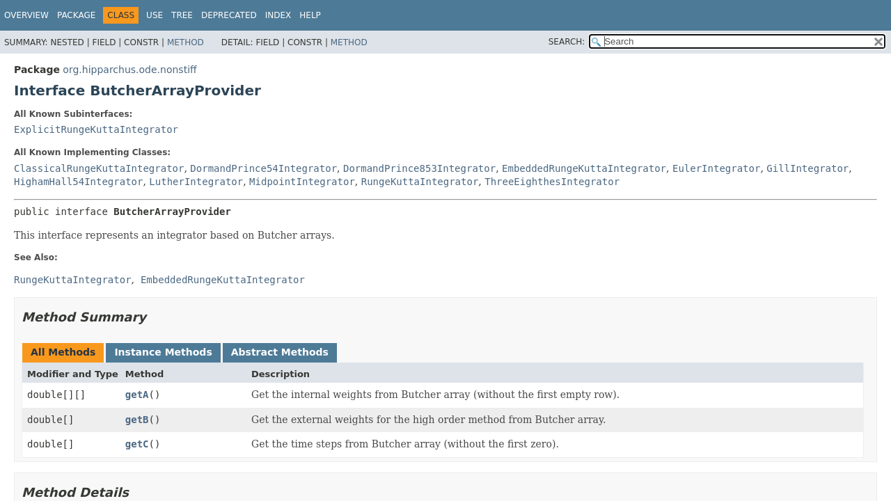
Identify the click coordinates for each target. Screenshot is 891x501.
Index (278, 15)
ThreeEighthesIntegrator (552, 181)
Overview (26, 15)
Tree (182, 15)
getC (137, 444)
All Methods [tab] (63, 352)
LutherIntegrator (196, 181)
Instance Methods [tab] (163, 352)
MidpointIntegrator (302, 181)
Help (310, 15)
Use (154, 15)
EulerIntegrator (716, 168)
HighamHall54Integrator (78, 181)
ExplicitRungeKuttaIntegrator (96, 129)
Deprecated (229, 15)
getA (137, 394)
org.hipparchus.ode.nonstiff (129, 69)
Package (76, 15)
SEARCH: (567, 42)
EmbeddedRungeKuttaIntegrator (584, 168)
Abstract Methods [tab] (280, 352)
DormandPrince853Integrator (419, 168)
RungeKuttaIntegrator (420, 181)
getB (137, 419)
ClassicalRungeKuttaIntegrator (99, 168)
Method (185, 42)
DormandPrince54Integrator (263, 168)
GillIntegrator (807, 168)
